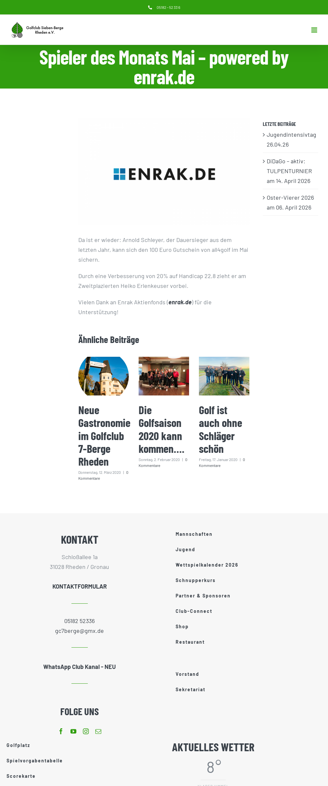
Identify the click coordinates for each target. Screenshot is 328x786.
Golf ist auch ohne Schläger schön (220, 429)
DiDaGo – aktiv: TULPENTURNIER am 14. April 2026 (289, 170)
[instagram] (86, 731)
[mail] (98, 731)
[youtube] (73, 731)
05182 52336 (79, 620)
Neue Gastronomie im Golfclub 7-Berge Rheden (104, 435)
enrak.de (180, 302)
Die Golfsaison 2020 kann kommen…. (161, 429)
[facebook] (61, 731)
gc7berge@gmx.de (79, 630)
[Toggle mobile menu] (314, 30)
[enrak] (163, 171)
